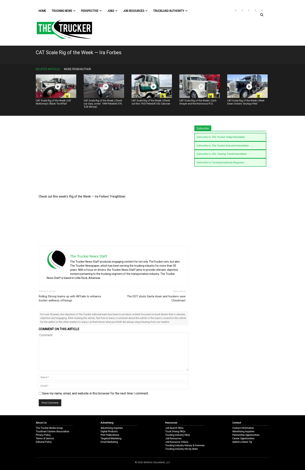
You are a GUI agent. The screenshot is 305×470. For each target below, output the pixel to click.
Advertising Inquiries (112, 428)
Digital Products (109, 431)
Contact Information (243, 428)
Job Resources (135, 10)
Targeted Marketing (111, 438)
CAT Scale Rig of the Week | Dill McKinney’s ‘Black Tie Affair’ (53, 102)
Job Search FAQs (174, 428)
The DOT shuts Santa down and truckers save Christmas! (156, 298)
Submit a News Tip (242, 442)
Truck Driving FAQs (175, 431)
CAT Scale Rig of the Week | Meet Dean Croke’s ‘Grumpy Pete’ (245, 102)
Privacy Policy (43, 435)
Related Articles (48, 69)
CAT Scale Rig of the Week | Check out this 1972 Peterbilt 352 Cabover (150, 102)
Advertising (107, 422)
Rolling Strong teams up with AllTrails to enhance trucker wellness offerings (70, 298)
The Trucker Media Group (49, 428)
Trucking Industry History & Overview (184, 445)
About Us (41, 422)
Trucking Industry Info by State (181, 449)
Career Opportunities (243, 438)
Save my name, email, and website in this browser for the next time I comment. (95, 393)
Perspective (91, 10)
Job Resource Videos (176, 442)
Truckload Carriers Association (52, 431)
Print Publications (110, 435)
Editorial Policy (44, 442)
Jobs (112, 10)
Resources (171, 422)
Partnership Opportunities (245, 435)
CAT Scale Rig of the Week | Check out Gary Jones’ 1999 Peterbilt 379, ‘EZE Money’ (103, 103)
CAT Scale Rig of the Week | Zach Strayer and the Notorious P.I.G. (197, 102)
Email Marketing (109, 442)
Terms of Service (45, 438)
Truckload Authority (170, 10)
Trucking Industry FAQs (177, 435)
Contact (236, 422)
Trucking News (63, 10)
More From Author (77, 69)
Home (42, 10)
